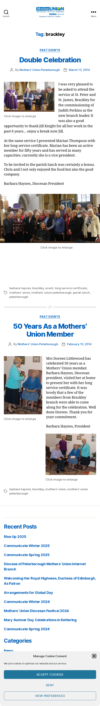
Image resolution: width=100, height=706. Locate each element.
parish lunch (81, 292)
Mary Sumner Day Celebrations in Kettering (40, 620)
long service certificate (71, 288)
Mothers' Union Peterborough (39, 70)
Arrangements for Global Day (28, 593)
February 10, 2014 (79, 344)
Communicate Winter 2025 (27, 546)
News (8, 651)
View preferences (50, 696)
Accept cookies (50, 674)
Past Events (50, 50)
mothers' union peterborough (51, 292)
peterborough (18, 297)
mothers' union (19, 292)
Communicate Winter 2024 (27, 602)
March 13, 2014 (79, 70)
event (49, 288)
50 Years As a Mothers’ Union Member (50, 330)
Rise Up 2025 (15, 537)
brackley (38, 288)
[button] (94, 656)
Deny (50, 685)
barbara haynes (20, 288)
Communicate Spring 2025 (27, 555)
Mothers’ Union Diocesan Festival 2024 (36, 611)
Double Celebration (50, 60)
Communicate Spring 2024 (27, 629)
